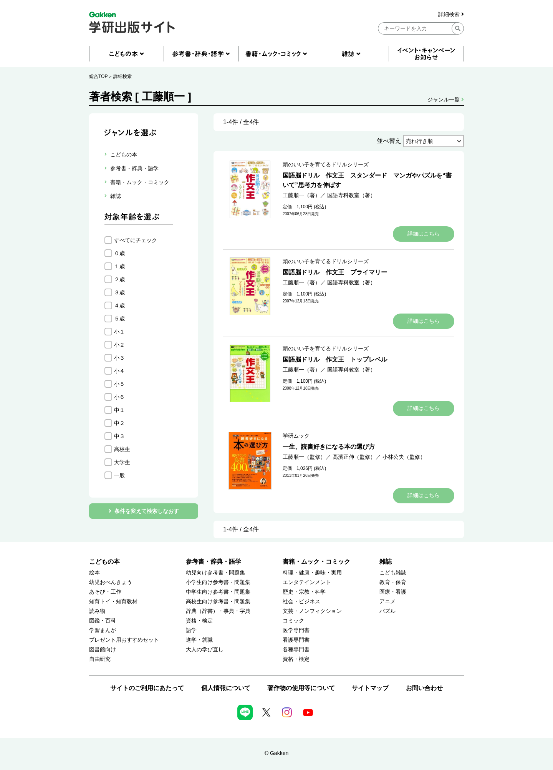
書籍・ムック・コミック (316, 561)
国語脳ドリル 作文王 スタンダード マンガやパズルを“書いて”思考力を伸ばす (367, 180)
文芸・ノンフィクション (312, 611)
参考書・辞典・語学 (213, 561)
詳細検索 (451, 14)
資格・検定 (199, 621)
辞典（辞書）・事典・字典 (218, 611)
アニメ (387, 601)
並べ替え (389, 141)
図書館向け (102, 649)
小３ (119, 358)
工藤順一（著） (301, 195)
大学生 (122, 462)
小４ (119, 371)
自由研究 (100, 659)
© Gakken (276, 753)
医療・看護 (392, 592)
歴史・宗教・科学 (304, 592)
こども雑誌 (392, 573)
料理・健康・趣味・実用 (312, 573)
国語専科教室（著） (351, 195)
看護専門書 (296, 640)
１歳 (119, 266)
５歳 (119, 318)
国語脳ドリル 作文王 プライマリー (335, 272)
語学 (191, 630)
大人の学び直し (205, 649)
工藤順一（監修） (304, 457)
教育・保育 (392, 582)
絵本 (94, 573)
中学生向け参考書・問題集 (218, 592)
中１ (119, 410)
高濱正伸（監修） (354, 457)
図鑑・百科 (102, 621)
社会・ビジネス (301, 601)
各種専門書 (296, 649)
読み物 (97, 611)
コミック (293, 621)
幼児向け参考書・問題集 (215, 573)
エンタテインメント (307, 582)
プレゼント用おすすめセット (124, 640)
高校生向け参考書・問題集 (218, 601)
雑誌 (385, 561)
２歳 (119, 279)
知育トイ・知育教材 (113, 601)
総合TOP (98, 76)
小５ (119, 384)
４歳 (119, 305)
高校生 (122, 449)
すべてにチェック (135, 240)
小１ (119, 332)
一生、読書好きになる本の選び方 (329, 446)
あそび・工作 (105, 592)
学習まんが (102, 630)
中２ (119, 423)
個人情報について (225, 688)
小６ (119, 397)
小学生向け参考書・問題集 (218, 582)
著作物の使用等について (301, 688)
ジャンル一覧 (445, 99)
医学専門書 (296, 630)
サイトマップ (370, 688)
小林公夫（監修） (404, 457)
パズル (387, 611)
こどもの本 (104, 561)
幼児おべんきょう (110, 582)
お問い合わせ (424, 688)
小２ (119, 345)
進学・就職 (199, 640)
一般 (119, 475)
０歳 (119, 253)
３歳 (119, 292)
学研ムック (296, 436)
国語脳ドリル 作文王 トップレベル (335, 359)
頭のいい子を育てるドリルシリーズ (326, 164)
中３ (119, 436)
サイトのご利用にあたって (147, 688)
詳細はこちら (423, 234)
